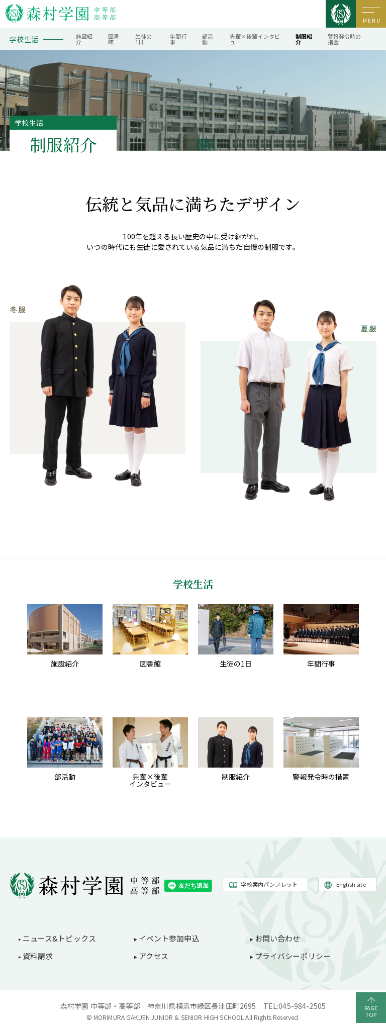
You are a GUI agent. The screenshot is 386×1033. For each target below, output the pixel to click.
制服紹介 (304, 39)
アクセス (154, 956)
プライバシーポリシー (293, 956)
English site (351, 884)
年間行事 (178, 39)
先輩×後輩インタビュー (255, 39)
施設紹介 (84, 39)
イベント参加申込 (169, 938)
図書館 (113, 39)
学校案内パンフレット (269, 884)
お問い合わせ (278, 938)
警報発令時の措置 (344, 39)
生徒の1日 (143, 39)
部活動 (207, 39)
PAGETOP (371, 1011)
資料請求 (38, 956)
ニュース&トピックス (59, 938)
